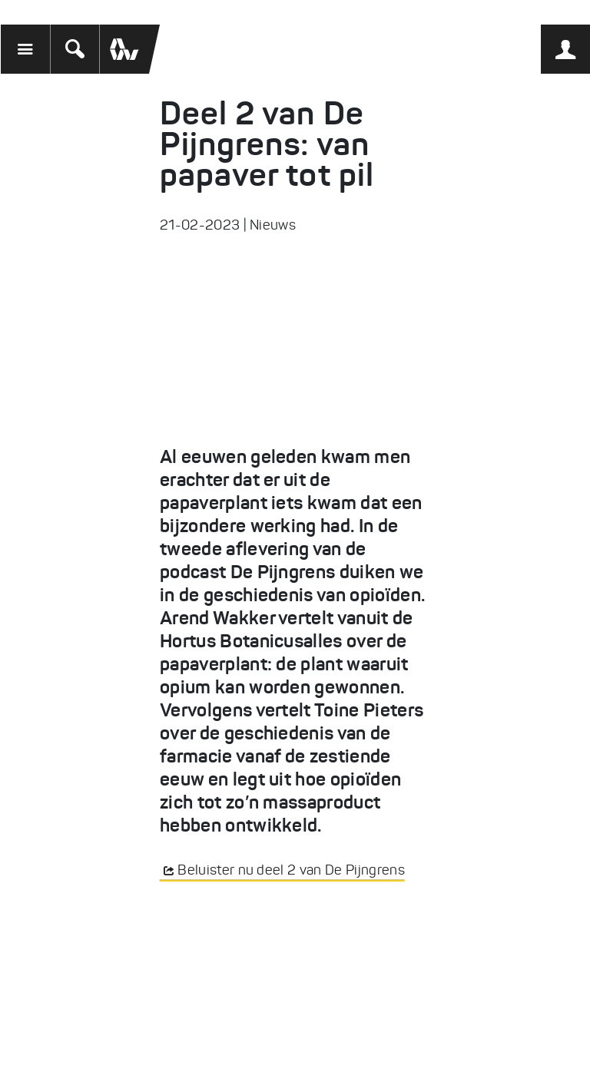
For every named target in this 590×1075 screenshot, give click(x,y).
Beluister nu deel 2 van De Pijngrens (291, 870)
